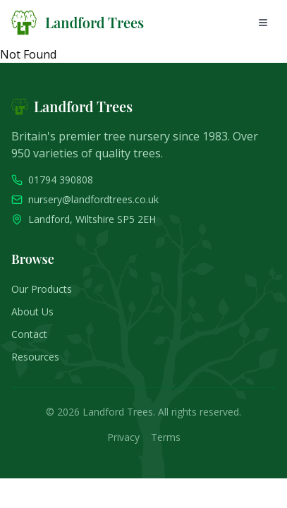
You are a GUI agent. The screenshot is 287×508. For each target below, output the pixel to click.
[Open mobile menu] (263, 22)
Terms (166, 437)
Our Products (41, 289)
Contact (29, 334)
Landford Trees (94, 22)
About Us (32, 311)
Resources (35, 356)
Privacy (123, 437)
